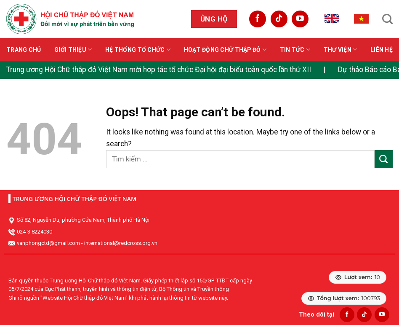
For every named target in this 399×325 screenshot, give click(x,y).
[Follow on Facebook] (257, 19)
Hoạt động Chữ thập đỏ (225, 50)
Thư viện (340, 50)
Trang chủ (23, 49)
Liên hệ (381, 49)
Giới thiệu (73, 50)
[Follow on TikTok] (279, 19)
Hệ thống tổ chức (137, 50)
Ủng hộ (214, 19)
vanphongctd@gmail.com (48, 243)
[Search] (387, 19)
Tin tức (295, 50)
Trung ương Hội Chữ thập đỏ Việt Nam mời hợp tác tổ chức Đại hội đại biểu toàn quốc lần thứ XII (158, 69)
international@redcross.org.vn (120, 243)
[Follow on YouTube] (300, 19)
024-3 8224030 (34, 231)
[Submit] (384, 159)
